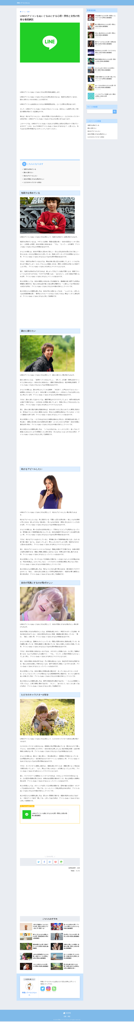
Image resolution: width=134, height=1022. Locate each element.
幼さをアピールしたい (30, 176)
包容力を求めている (30, 169)
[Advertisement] (50, 76)
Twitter (42, 992)
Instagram (48, 992)
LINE (78, 871)
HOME (67, 1014)
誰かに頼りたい (28, 172)
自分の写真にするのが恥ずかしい (34, 179)
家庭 (69, 1017)
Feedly (54, 992)
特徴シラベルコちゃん (27, 2)
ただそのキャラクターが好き (32, 182)
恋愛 (78, 868)
